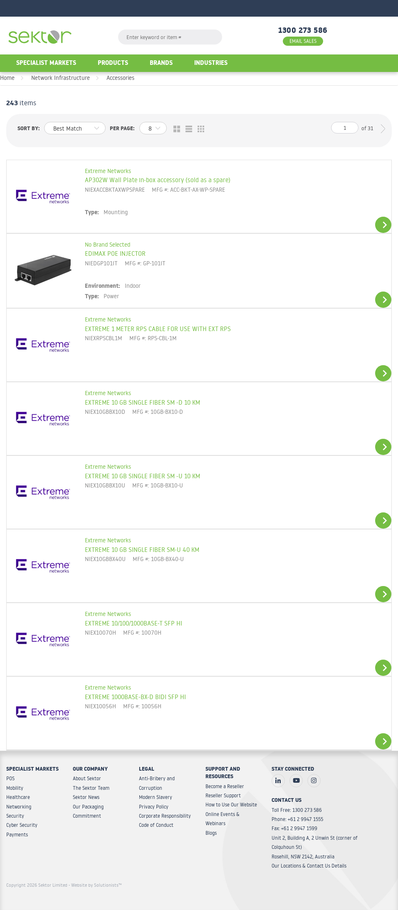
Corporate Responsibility (165, 816)
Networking (18, 807)
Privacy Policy (153, 807)
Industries (210, 63)
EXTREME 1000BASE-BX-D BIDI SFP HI (135, 696)
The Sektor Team (91, 788)
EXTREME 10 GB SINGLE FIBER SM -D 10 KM (142, 402)
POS (10, 778)
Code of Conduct (156, 825)
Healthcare (18, 797)
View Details (383, 225)
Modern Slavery (155, 797)
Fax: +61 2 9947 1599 (294, 828)
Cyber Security (21, 825)
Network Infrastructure (60, 78)
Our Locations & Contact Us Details (309, 866)
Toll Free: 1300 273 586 (297, 810)
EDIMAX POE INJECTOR (115, 253)
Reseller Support (223, 795)
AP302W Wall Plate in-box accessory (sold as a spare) (157, 180)
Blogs (211, 833)
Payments (17, 834)
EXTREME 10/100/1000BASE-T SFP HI (133, 623)
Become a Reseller (224, 786)
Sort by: (28, 129)
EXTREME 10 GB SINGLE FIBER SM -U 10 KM (142, 476)
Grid (175, 129)
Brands (161, 63)
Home (7, 78)
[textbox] (170, 37)
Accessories (120, 78)
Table (199, 129)
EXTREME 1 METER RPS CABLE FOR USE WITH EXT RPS (158, 328)
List (187, 129)
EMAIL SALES (302, 41)
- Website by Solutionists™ (95, 885)
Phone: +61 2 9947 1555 (297, 819)
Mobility (14, 788)
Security (15, 816)
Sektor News (86, 797)
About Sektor (87, 778)
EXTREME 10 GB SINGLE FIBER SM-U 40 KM (142, 549)
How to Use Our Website (231, 804)
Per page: (122, 129)
